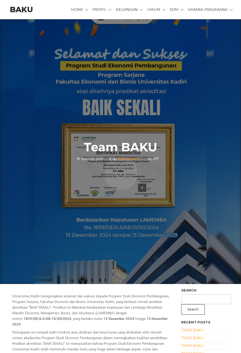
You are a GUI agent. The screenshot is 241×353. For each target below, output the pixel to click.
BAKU (21, 9)
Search (189, 290)
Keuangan (127, 9)
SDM (174, 9)
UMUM (153, 9)
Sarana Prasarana (208, 9)
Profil (99, 9)
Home (77, 9)
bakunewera (128, 159)
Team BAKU (192, 330)
